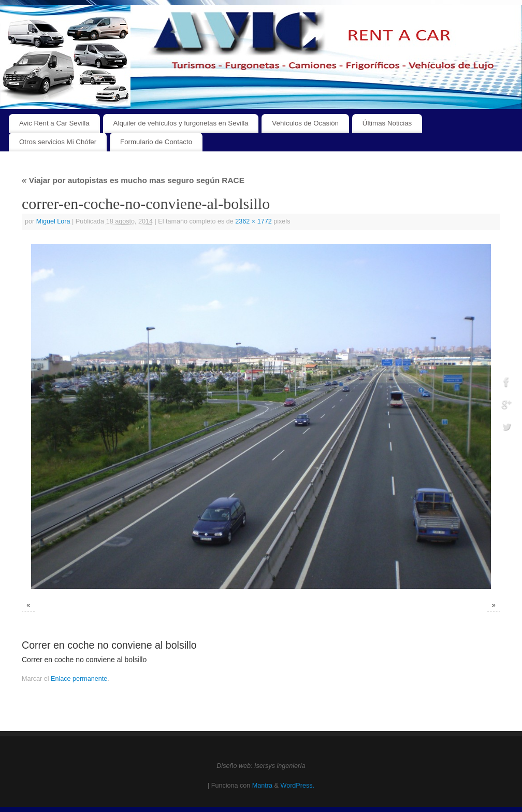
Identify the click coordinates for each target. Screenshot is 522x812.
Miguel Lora (53, 221)
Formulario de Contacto (156, 142)
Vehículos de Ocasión (305, 123)
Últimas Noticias (387, 123)
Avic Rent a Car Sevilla (54, 123)
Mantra (262, 785)
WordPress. (297, 785)
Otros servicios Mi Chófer (57, 142)
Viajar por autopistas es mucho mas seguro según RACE (133, 180)
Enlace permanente (79, 678)
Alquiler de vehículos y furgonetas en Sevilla (181, 123)
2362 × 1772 (253, 221)
